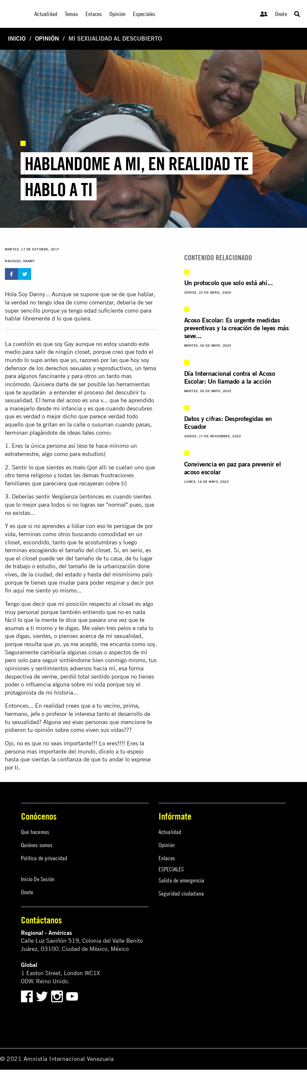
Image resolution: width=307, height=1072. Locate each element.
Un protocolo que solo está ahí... (228, 283)
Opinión (47, 38)
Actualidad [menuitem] (45, 13)
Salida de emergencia (181, 880)
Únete (281, 13)
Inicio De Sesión (37, 879)
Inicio (17, 38)
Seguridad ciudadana (181, 893)
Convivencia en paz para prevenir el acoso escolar (232, 468)
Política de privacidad (44, 858)
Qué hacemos (35, 831)
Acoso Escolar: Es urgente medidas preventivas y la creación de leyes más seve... (236, 328)
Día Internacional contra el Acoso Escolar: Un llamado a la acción (229, 377)
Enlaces (167, 858)
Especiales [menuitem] (144, 13)
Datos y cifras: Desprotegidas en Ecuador (228, 422)
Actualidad (170, 831)
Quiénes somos (37, 845)
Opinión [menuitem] (117, 13)
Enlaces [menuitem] (94, 13)
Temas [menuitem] (71, 13)
